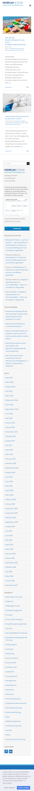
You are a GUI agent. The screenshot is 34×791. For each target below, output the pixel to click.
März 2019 (9, 549)
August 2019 (10, 526)
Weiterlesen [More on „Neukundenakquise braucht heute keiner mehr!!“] (8, 151)
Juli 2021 (9, 445)
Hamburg (9, 649)
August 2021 (10, 441)
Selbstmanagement (13, 721)
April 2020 (10, 490)
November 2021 (12, 432)
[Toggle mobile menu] (30, 5)
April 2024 (10, 405)
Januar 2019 (10, 558)
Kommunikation (12, 658)
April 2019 (9, 545)
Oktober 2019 (11, 517)
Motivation (10, 694)
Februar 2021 (11, 459)
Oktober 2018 (11, 567)
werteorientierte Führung (15, 739)
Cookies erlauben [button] (23, 787)
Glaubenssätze (24, 122)
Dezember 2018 (12, 563)
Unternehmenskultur (14, 726)
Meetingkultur (11, 685)
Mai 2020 (9, 486)
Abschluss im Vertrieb (14, 597)
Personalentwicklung (14, 708)
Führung (9, 628)
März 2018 (9, 576)
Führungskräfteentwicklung (16, 633)
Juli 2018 (9, 572)
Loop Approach (12, 676)
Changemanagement (14, 610)
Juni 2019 (9, 535)
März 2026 (10, 382)
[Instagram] (6, 751)
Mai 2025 (9, 391)
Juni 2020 (9, 481)
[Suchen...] (16, 163)
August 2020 (10, 472)
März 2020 (10, 495)
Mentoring (10, 690)
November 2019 (12, 513)
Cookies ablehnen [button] (9, 787)
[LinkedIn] (10, 751)
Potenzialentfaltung (13, 712)
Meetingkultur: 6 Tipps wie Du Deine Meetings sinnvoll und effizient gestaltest (16, 247)
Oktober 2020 (11, 463)
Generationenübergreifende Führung (16, 639)
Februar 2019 (11, 554)
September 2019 (12, 522)
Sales (17, 50)
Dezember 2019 (11, 508)
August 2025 (10, 387)
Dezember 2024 (12, 400)
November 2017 (12, 585)
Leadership (10, 672)
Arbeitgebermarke (13, 606)
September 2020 (12, 468)
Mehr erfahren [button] (7, 783)
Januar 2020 (10, 504)
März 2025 (10, 396)
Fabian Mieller (11, 292)
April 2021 (9, 450)
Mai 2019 (9, 540)
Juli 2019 (9, 531)
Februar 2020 (11, 499)
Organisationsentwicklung (16, 703)
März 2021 (9, 454)
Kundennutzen (11, 667)
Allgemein (10, 601)
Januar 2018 (10, 581)
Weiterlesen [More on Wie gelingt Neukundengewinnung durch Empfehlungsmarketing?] (8, 87)
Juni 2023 (9, 414)
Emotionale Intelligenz (20, 121)
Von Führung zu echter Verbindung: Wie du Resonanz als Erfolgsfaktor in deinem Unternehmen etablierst (17, 361)
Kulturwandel (11, 663)
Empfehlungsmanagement (16, 48)
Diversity (9, 615)
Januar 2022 (10, 427)
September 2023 (12, 409)
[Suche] (28, 163)
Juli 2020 (9, 477)
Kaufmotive (10, 654)
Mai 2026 (9, 378)
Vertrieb (21, 50)
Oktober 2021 (11, 436)
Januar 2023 (10, 423)
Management (11, 681)
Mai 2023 (9, 418)
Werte (8, 735)
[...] (10, 83)
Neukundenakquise (10, 50)
